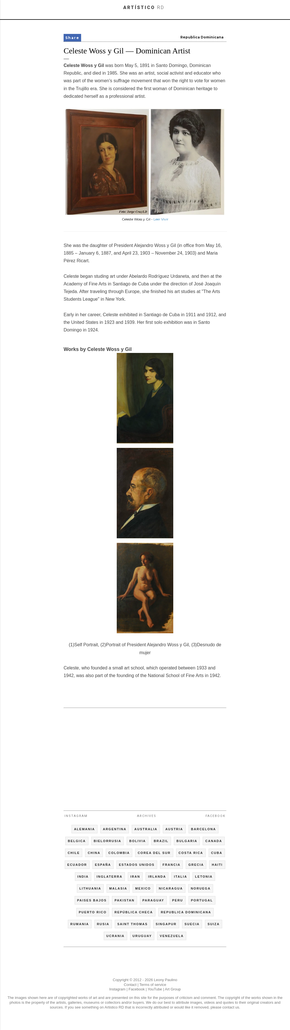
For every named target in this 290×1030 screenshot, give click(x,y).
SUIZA (213, 924)
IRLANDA (157, 876)
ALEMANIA (84, 829)
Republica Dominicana (202, 37)
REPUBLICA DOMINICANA (186, 912)
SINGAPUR (166, 924)
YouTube (155, 989)
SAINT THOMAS (132, 924)
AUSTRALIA (145, 829)
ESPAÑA (103, 864)
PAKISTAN (124, 900)
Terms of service (152, 985)
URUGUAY (142, 936)
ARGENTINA (114, 829)
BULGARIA (186, 841)
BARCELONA (203, 829)
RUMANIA (79, 924)
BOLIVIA (137, 841)
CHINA (94, 853)
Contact (130, 985)
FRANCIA (172, 864)
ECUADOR (77, 864)
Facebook (215, 816)
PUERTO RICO (93, 912)
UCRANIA (115, 936)
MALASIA (118, 888)
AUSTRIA (174, 829)
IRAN (135, 876)
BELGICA (77, 841)
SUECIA (192, 924)
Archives (146, 816)
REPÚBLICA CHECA (133, 912)
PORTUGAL (202, 900)
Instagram (76, 816)
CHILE (74, 853)
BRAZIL (161, 841)
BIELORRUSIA (108, 841)
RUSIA (103, 924)
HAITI (217, 864)
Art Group (173, 989)
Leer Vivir (160, 219)
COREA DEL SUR (154, 853)
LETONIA (204, 876)
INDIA (83, 876)
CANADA (213, 841)
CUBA (216, 853)
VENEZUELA (172, 936)
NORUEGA (201, 888)
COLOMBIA (119, 853)
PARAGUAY (153, 900)
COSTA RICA (191, 853)
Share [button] (72, 38)
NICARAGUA (171, 888)
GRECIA (196, 864)
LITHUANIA (90, 888)
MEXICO (143, 888)
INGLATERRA (109, 876)
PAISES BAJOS (92, 900)
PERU (177, 900)
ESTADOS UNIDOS (137, 864)
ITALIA (180, 876)
